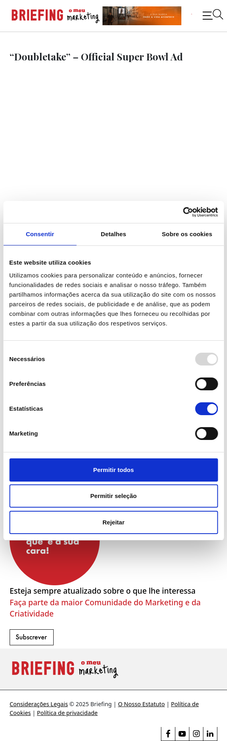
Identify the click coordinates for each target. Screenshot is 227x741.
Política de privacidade (67, 713)
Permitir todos (113, 469)
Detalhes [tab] (113, 234)
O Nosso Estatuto (141, 704)
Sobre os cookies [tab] (187, 234)
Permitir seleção (113, 495)
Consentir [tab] (40, 234)
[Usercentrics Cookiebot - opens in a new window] (183, 212)
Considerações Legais (39, 704)
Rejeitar (113, 522)
